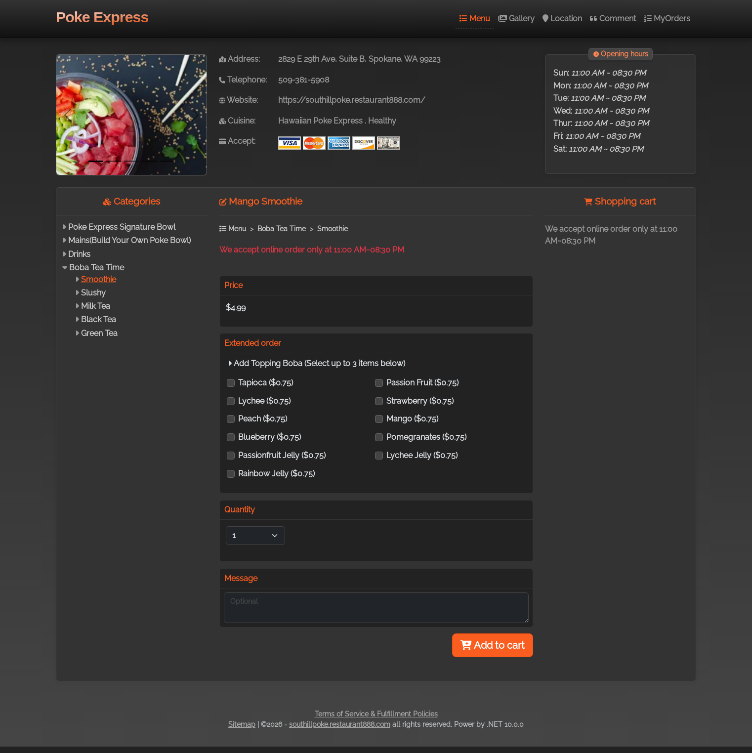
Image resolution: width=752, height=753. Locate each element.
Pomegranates (426, 437)
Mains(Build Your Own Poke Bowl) (129, 240)
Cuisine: (237, 121)
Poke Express (102, 16)
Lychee (264, 401)
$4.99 (236, 307)
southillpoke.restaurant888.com (339, 724)
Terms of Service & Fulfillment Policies (376, 714)
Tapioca (265, 382)
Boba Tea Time (96, 267)
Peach (262, 418)
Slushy (93, 292)
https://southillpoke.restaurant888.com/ (351, 100)
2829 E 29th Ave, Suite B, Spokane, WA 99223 (359, 59)
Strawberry (420, 401)
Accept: (237, 141)
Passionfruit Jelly (282, 455)
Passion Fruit (422, 382)
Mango (412, 418)
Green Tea (99, 333)
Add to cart (492, 645)
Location (562, 18)
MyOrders (667, 18)
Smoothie (98, 279)
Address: (239, 59)
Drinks (79, 254)
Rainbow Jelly (276, 473)
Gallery (516, 18)
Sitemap (241, 724)
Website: (238, 100)
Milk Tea (95, 306)
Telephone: (243, 79)
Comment (613, 18)
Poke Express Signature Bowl (121, 227)
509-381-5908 (303, 79)
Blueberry (269, 437)
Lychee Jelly (422, 455)
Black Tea (98, 319)
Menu (475, 18)
